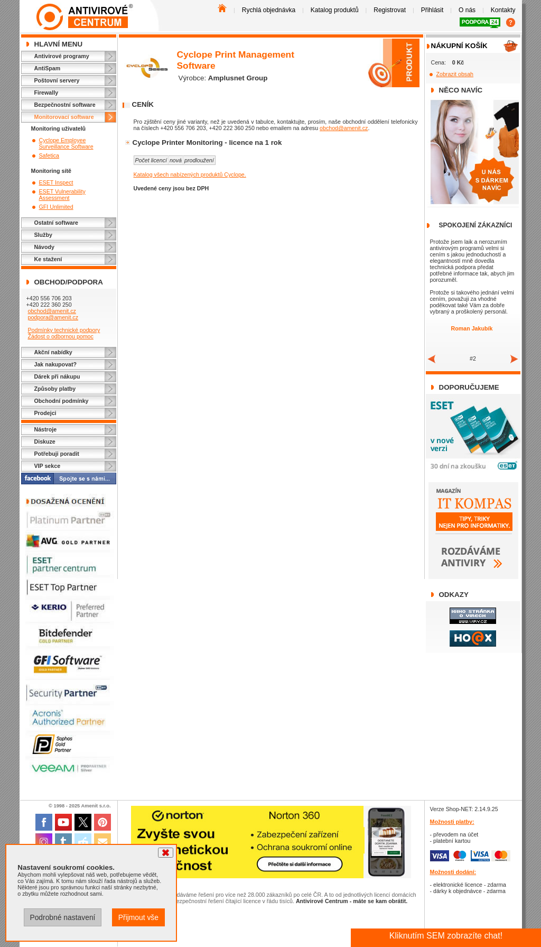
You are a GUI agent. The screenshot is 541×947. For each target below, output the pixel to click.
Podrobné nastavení (62, 917)
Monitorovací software (64, 117)
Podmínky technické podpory (63, 330)
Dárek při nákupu (57, 376)
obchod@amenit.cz (51, 311)
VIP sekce (47, 466)
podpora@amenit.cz (52, 317)
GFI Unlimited (56, 207)
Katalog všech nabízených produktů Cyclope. (190, 174)
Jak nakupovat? (55, 364)
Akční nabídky (53, 352)
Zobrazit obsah (455, 74)
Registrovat (390, 10)
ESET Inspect (56, 182)
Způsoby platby (55, 388)
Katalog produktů (335, 10)
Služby (43, 235)
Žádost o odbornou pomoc (60, 336)
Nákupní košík (459, 46)
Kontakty (503, 10)
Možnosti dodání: (453, 872)
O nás (467, 10)
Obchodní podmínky (61, 401)
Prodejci (45, 413)
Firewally (46, 92)
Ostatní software (56, 222)
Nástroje (45, 429)
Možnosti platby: (452, 822)
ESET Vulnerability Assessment (62, 194)
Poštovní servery (57, 80)
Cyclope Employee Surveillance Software (66, 143)
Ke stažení (48, 259)
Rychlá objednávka (268, 10)
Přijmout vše (138, 917)
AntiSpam (47, 68)
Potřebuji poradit (56, 453)
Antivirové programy (61, 56)
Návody (44, 247)
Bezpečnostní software (65, 105)
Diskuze (44, 441)
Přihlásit (432, 10)
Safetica (49, 155)
